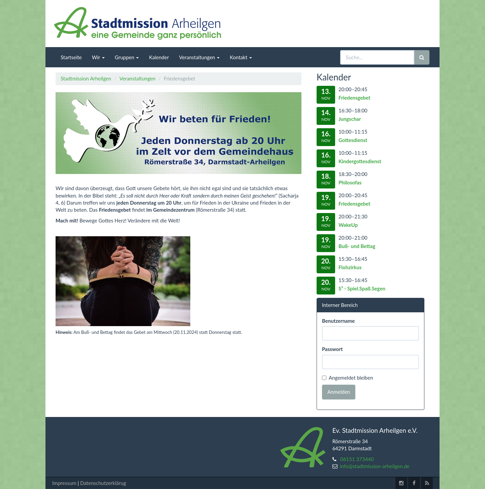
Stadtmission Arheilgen (86, 78)
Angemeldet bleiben (347, 377)
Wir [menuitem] (98, 57)
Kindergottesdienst (359, 161)
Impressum (64, 483)
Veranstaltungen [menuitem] (199, 57)
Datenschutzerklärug (103, 483)
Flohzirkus (350, 267)
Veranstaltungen (138, 78)
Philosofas (349, 182)
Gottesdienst (352, 140)
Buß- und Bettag (356, 246)
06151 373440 (357, 459)
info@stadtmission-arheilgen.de (374, 466)
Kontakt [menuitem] (241, 57)
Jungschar (349, 119)
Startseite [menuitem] (71, 57)
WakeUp (348, 225)
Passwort (332, 349)
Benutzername (338, 321)
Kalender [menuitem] (159, 57)
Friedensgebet (354, 98)
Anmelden (338, 392)
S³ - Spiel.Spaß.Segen (361, 288)
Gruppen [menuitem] (127, 57)
